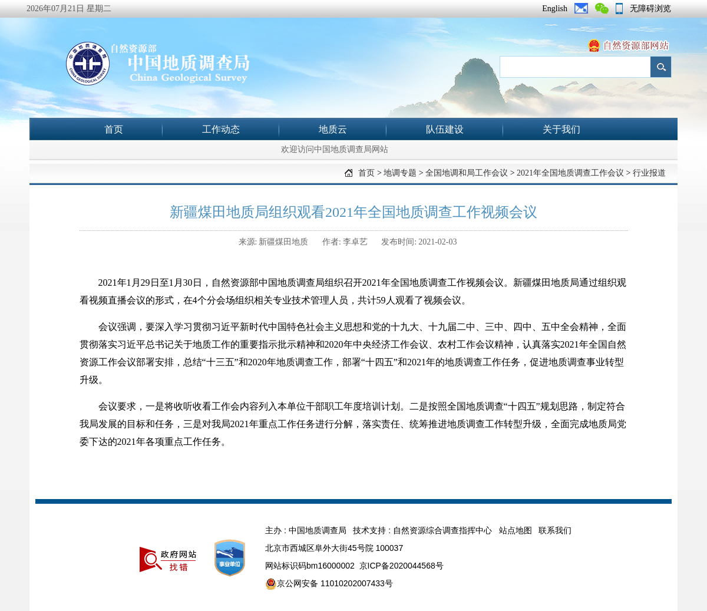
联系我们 (554, 530)
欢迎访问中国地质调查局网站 (334, 149)
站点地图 (515, 530)
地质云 (333, 129)
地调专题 (400, 173)
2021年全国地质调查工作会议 (570, 173)
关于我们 (561, 129)
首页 (113, 129)
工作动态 (221, 129)
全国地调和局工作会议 (466, 173)
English (554, 8)
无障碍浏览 (650, 8)
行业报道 (649, 173)
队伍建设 (445, 129)
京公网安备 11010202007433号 (329, 584)
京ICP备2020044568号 (401, 565)
